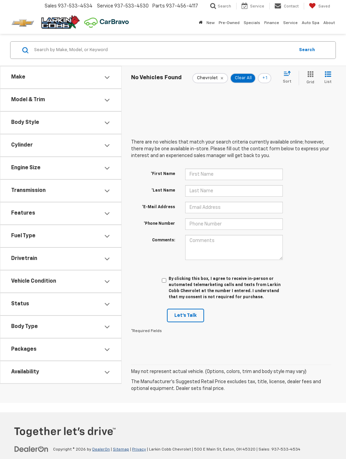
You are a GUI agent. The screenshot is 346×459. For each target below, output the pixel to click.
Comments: (163, 240)
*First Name (163, 174)
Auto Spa (310, 23)
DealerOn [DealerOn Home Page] (101, 449)
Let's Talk (185, 315)
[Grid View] (309, 78)
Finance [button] (271, 23)
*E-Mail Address (158, 207)
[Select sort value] (289, 77)
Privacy (139, 449)
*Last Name (163, 191)
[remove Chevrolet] (210, 78)
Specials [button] (252, 23)
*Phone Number (159, 224)
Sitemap (121, 449)
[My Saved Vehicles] (319, 6)
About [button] (329, 23)
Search (307, 50)
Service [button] (290, 23)
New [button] (210, 23)
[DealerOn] (31, 449)
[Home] (200, 23)
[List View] (328, 78)
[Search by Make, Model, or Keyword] (163, 50)
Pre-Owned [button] (229, 23)
